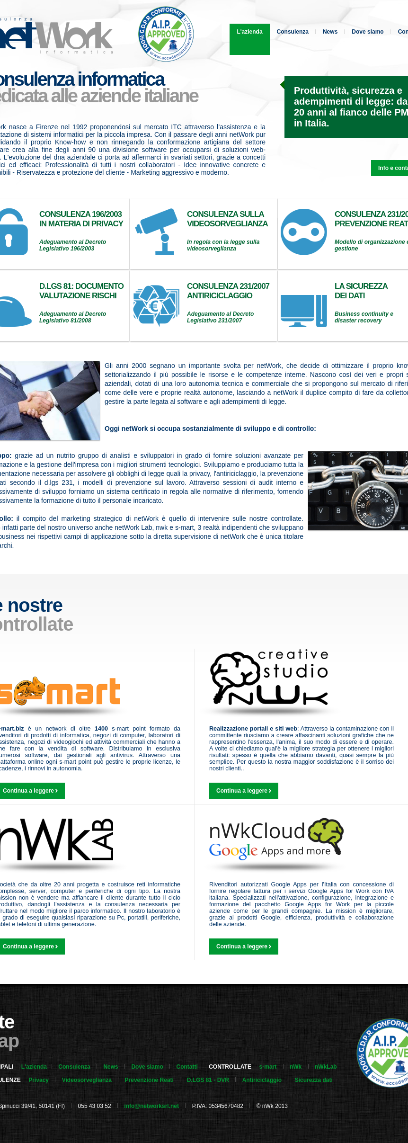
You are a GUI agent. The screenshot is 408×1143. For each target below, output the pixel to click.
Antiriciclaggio (262, 1080)
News (330, 31)
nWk (296, 1066)
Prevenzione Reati (149, 1080)
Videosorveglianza (87, 1080)
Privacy (38, 1080)
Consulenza (293, 31)
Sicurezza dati (314, 1080)
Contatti (186, 1066)
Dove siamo (367, 31)
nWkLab (326, 1066)
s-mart (268, 1066)
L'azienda (249, 31)
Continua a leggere (243, 790)
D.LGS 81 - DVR (208, 1080)
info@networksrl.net (151, 1106)
